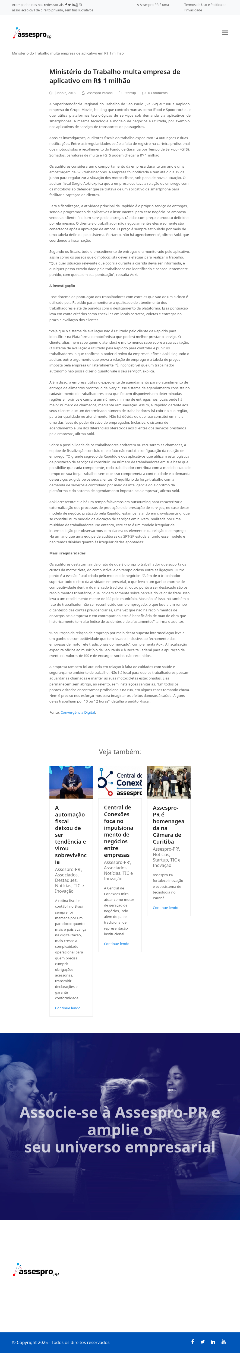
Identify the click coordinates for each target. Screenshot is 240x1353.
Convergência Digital (78, 712)
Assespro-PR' (68, 869)
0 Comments (158, 93)
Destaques (66, 880)
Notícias (63, 886)
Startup (130, 93)
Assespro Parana (100, 93)
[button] (225, 32)
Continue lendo (68, 1008)
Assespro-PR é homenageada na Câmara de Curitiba (168, 824)
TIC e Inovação (69, 888)
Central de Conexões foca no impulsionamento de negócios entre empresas (118, 831)
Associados (66, 875)
